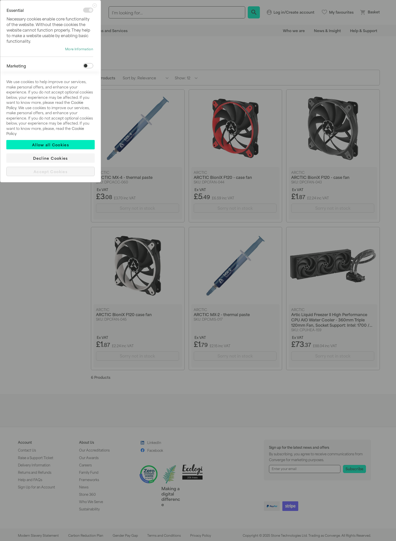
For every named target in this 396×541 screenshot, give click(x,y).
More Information (79, 49)
